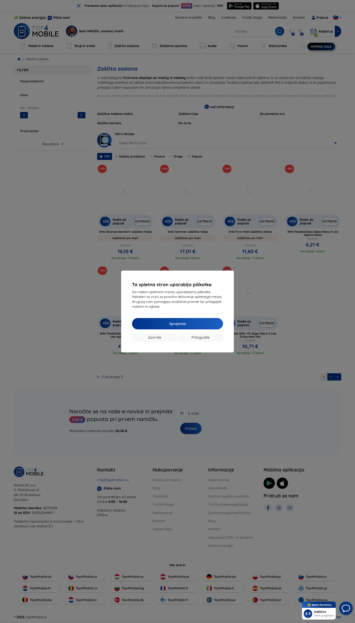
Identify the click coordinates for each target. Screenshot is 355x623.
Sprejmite (177, 323)
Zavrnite (154, 337)
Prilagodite (201, 337)
